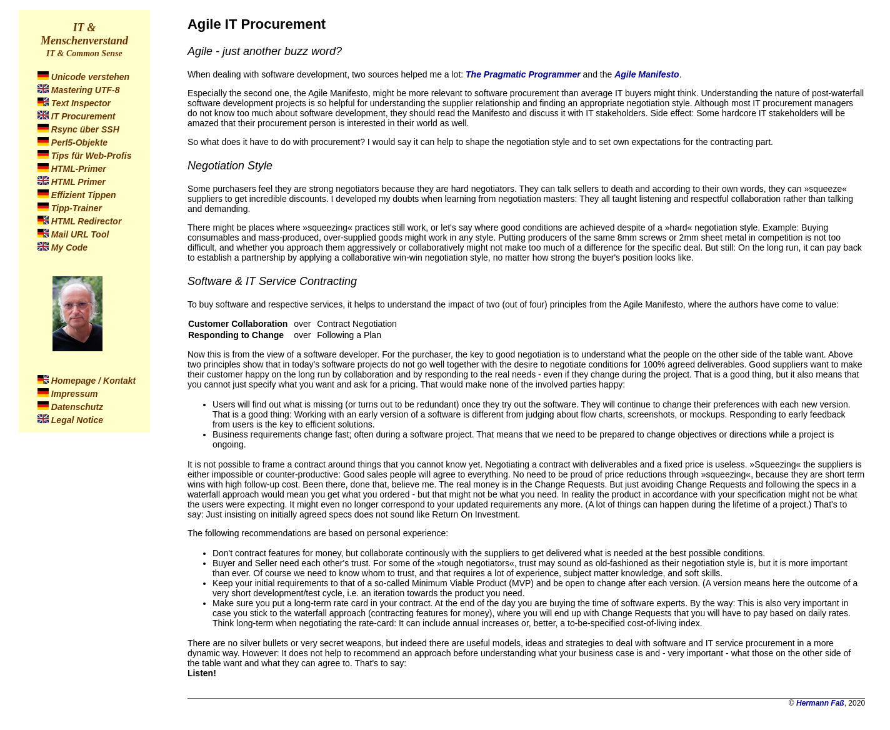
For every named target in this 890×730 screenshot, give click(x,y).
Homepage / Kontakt (93, 381)
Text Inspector (81, 103)
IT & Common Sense (84, 53)
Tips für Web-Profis (91, 156)
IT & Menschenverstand (84, 34)
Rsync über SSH (85, 129)
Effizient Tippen (83, 195)
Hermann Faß (820, 703)
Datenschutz (77, 407)
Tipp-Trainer (76, 208)
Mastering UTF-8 (85, 90)
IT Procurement (83, 116)
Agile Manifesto (646, 74)
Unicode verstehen (90, 77)
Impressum (74, 394)
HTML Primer (78, 182)
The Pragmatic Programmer (523, 74)
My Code (69, 247)
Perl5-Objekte (79, 143)
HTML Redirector (86, 221)
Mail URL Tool (80, 234)
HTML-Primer (78, 169)
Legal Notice (77, 420)
